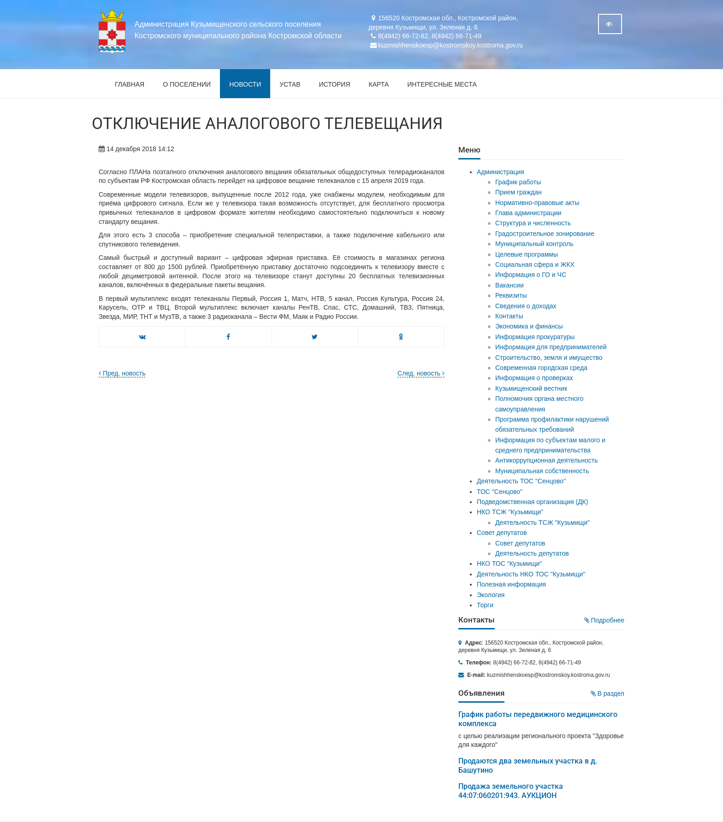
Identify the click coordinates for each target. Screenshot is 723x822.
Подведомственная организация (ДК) (532, 501)
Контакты (509, 316)
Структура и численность (533, 223)
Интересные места (442, 84)
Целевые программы (526, 254)
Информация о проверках (534, 378)
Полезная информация (511, 584)
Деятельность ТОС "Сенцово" (521, 481)
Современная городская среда (541, 367)
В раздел (607, 693)
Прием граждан (518, 192)
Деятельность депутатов (532, 553)
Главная (129, 84)
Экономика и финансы (529, 326)
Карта (379, 84)
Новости (245, 84)
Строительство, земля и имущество (548, 357)
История (334, 84)
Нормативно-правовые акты (537, 202)
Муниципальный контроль (534, 243)
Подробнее (604, 620)
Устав (289, 84)
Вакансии (509, 285)
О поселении (187, 84)
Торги (485, 605)
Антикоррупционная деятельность (546, 460)
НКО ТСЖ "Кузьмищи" (510, 512)
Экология (490, 595)
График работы (518, 182)
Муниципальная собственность (542, 471)
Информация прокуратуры (535, 337)
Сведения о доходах (526, 306)
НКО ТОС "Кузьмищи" (509, 563)
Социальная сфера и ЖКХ (535, 264)
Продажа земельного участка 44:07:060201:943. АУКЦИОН (510, 791)
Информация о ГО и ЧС (530, 274)
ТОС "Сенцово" (499, 491)
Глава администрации (528, 213)
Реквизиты (511, 295)
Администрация (500, 172)
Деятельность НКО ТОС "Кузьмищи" (531, 574)
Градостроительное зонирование (544, 233)
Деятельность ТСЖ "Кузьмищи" (542, 522)
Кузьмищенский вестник (531, 388)
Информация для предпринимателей (551, 347)
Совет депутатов (502, 532)
